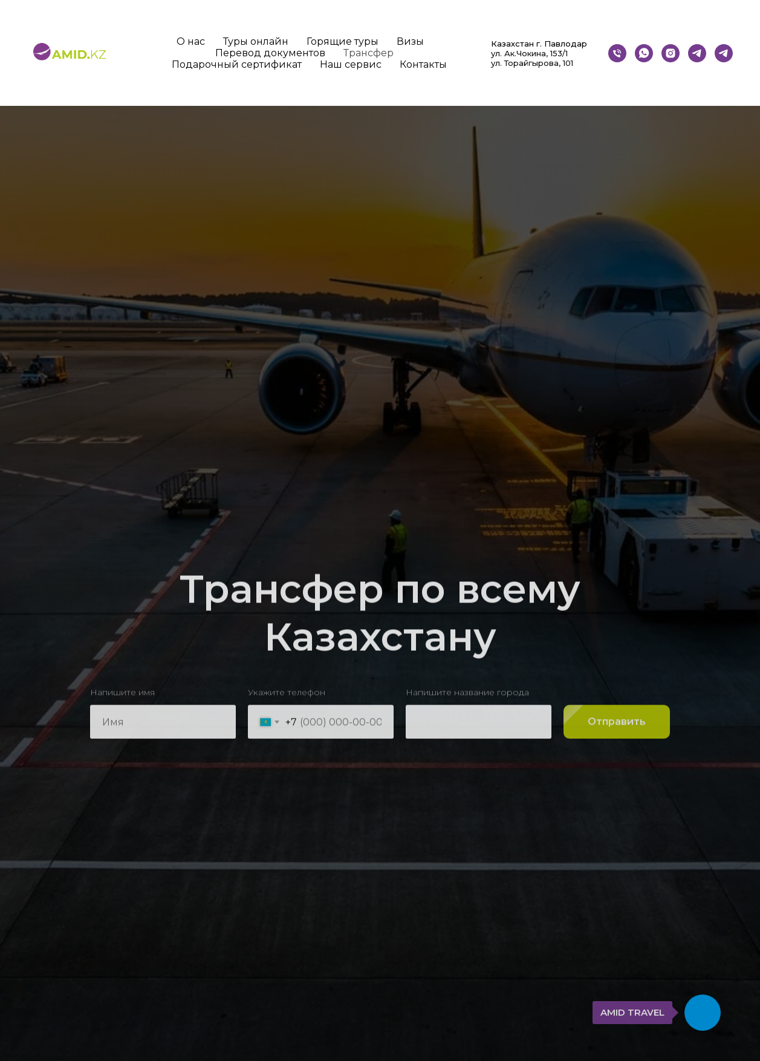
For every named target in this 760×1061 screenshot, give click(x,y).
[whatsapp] (644, 53)
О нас (191, 41)
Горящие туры (342, 41)
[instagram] (670, 53)
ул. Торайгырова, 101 (532, 63)
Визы (410, 41)
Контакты (423, 64)
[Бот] (697, 53)
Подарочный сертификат (237, 64)
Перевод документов (270, 53)
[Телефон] (617, 53)
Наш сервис (351, 64)
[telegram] (724, 53)
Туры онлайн (255, 41)
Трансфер (368, 53)
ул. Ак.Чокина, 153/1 (529, 53)
